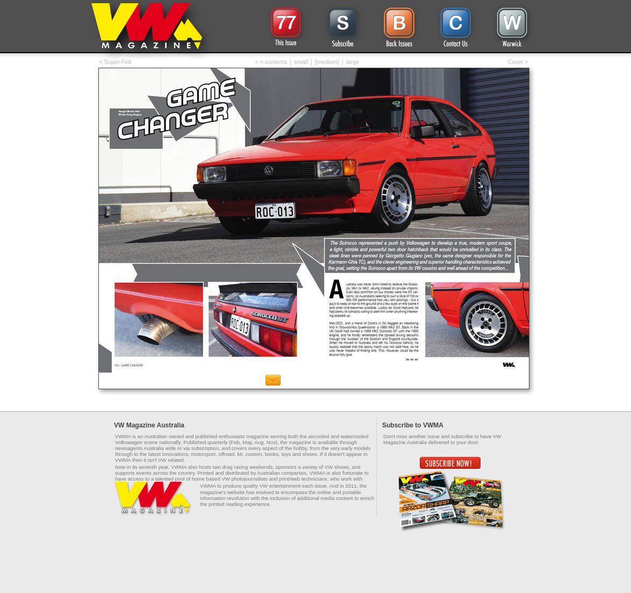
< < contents (271, 62)
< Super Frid (115, 62)
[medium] (327, 62)
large (352, 62)
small (300, 62)
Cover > (517, 62)
